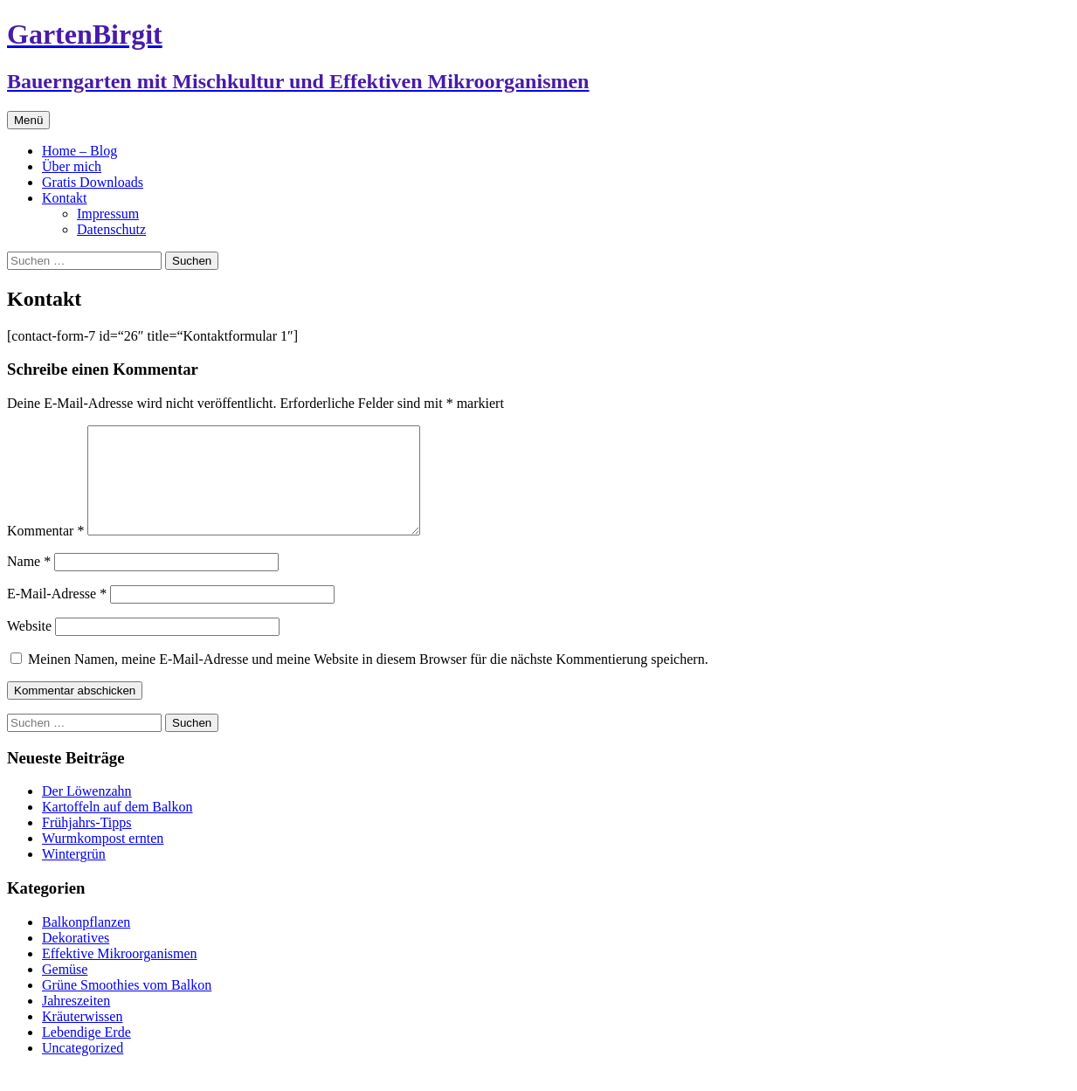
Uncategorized (82, 1068)
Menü (28, 120)
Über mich (71, 166)
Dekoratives (75, 958)
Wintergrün (74, 874)
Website (29, 646)
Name (29, 582)
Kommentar (45, 551)
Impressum (108, 213)
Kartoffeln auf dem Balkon (117, 827)
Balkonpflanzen (86, 943)
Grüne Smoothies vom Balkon (126, 1005)
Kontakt (64, 197)
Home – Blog (79, 150)
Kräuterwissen (82, 1037)
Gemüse (64, 990)
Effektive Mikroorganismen (119, 974)
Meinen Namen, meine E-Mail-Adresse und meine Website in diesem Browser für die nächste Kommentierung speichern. (368, 680)
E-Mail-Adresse (57, 614)
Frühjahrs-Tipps (87, 843)
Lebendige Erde (86, 1053)
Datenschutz (111, 229)
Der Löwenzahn (87, 811)
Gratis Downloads (92, 182)
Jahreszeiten (76, 1021)
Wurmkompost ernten (102, 859)
